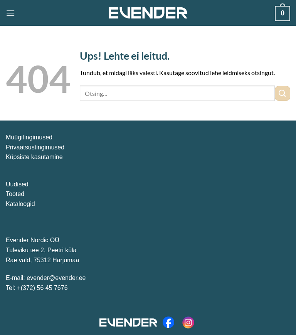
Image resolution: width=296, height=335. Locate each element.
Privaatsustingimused (35, 147)
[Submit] (282, 93)
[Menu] (10, 12)
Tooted (15, 194)
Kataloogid (20, 204)
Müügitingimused (29, 137)
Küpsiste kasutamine (34, 157)
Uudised (17, 184)
